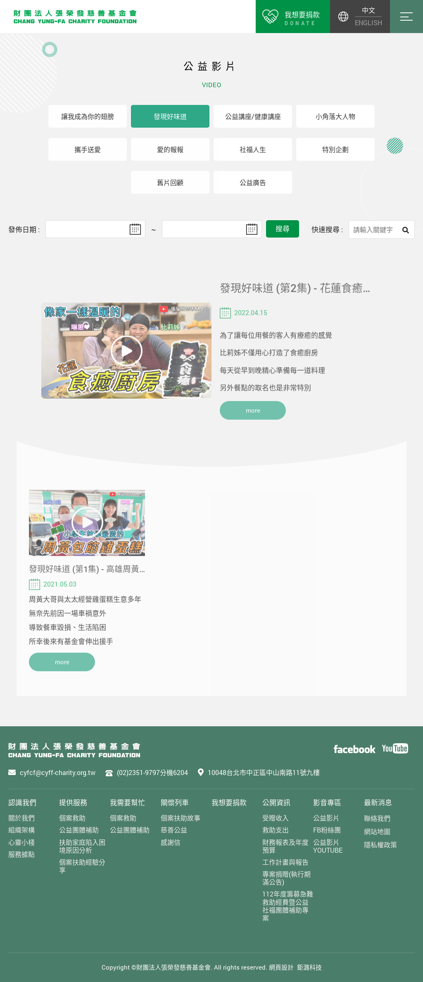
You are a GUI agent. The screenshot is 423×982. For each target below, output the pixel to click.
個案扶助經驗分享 (82, 866)
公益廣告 (253, 182)
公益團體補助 (79, 830)
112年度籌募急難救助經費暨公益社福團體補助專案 (287, 906)
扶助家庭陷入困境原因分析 (82, 846)
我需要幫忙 (127, 802)
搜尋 (283, 228)
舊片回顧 (170, 182)
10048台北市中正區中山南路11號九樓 (264, 772)
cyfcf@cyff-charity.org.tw (57, 772)
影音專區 (327, 802)
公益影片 (326, 818)
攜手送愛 (87, 149)
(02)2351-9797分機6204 (152, 772)
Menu (406, 16)
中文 (368, 10)
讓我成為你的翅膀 (87, 116)
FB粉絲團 (327, 830)
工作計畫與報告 (285, 862)
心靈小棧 (21, 842)
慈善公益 (174, 830)
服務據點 (21, 854)
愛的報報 (170, 149)
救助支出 (275, 830)
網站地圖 (377, 831)
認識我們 (22, 802)
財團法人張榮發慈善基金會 (75, 16)
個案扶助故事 (180, 818)
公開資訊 (276, 802)
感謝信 (171, 842)
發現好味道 (170, 116)
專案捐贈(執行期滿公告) (286, 878)
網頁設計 (281, 967)
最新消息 (378, 802)
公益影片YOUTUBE (327, 846)
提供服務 (73, 802)
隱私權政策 (380, 844)
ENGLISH (368, 22)
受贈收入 (275, 818)
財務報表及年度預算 (285, 846)
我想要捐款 (229, 802)
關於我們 (21, 818)
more (253, 421)
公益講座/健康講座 (253, 116)
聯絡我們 (377, 818)
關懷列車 (175, 802)
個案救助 (72, 818)
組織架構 (21, 830)
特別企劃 (335, 149)
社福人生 (253, 149)
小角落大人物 (335, 116)
